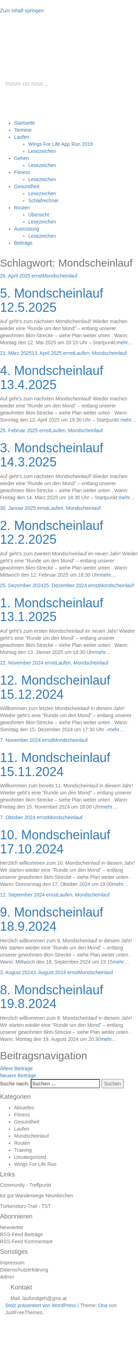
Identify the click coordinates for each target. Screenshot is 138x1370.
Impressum (12, 1262)
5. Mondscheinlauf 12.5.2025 (51, 300)
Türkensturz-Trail (18, 1206)
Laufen (21, 137)
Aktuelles (24, 1107)
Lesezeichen (42, 151)
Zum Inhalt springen (22, 10)
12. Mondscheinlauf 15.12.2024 (55, 687)
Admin (7, 1277)
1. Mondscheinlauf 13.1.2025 (51, 610)
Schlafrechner (43, 200)
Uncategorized (30, 1157)
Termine (23, 130)
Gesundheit (27, 186)
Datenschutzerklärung (24, 1270)
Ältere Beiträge (16, 1068)
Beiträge (23, 243)
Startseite (24, 123)
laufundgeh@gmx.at (44, 1298)
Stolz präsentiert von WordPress (40, 1305)
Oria (102, 1305)
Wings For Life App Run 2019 (60, 144)
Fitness (22, 172)
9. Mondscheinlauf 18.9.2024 (51, 919)
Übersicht (38, 215)
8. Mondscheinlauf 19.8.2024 (51, 997)
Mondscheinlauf (60, 276)
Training (23, 1150)
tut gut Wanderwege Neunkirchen (36, 1195)
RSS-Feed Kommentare (26, 1241)
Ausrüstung (26, 229)
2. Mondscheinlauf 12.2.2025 (51, 532)
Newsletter (11, 1227)
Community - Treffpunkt (25, 1185)
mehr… (125, 342)
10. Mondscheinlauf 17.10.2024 (55, 842)
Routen (22, 207)
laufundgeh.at (71, 61)
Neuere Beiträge (18, 1075)
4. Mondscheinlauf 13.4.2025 (51, 377)
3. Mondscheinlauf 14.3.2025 (51, 455)
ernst (37, 276)
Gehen (21, 158)
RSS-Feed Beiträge (21, 1234)
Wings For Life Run (35, 1164)
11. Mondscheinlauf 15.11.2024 (55, 764)
